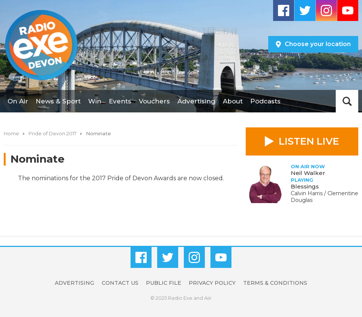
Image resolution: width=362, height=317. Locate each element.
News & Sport (58, 101)
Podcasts (265, 101)
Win (94, 101)
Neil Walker (308, 172)
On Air (18, 101)
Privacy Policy (212, 283)
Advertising (196, 101)
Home (11, 133)
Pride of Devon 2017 (53, 133)
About (233, 101)
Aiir (208, 298)
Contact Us (120, 283)
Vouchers (154, 101)
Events (120, 101)
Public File (163, 283)
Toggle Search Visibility (347, 101)
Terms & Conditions (275, 283)
